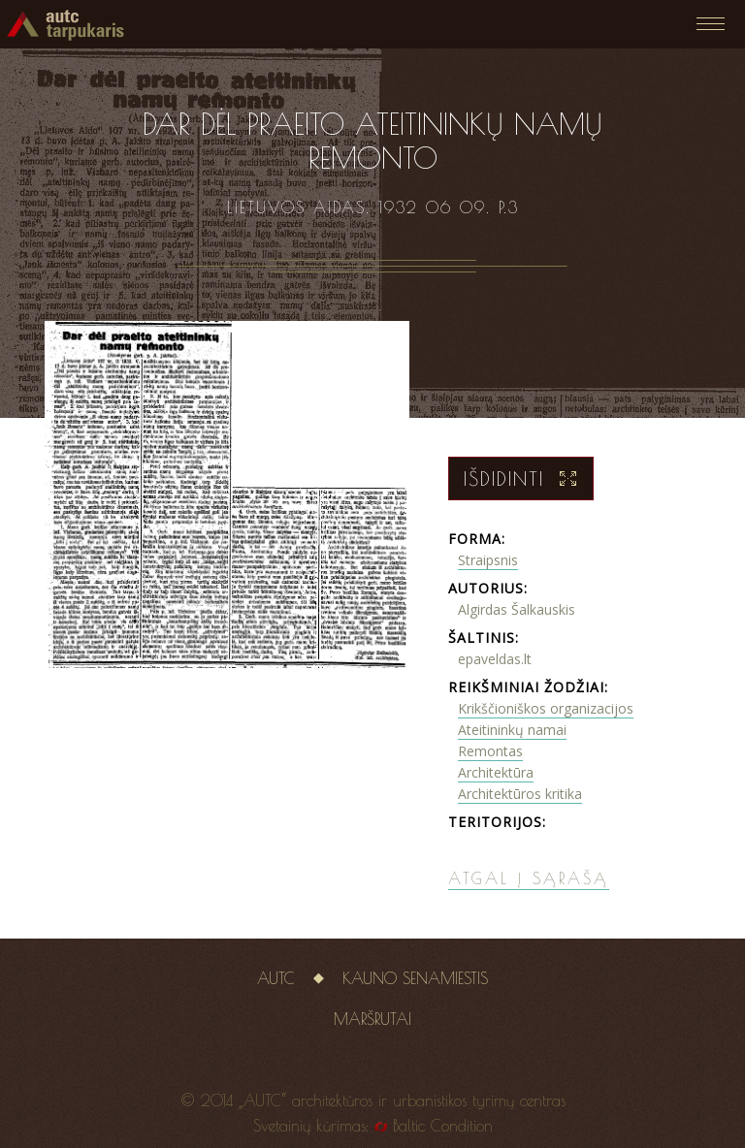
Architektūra (496, 772)
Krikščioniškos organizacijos (545, 708)
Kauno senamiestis (415, 978)
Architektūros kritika (520, 793)
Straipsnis (488, 560)
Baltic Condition (443, 1125)
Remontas (490, 751)
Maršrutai (372, 1019)
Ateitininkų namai (512, 729)
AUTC (276, 978)
